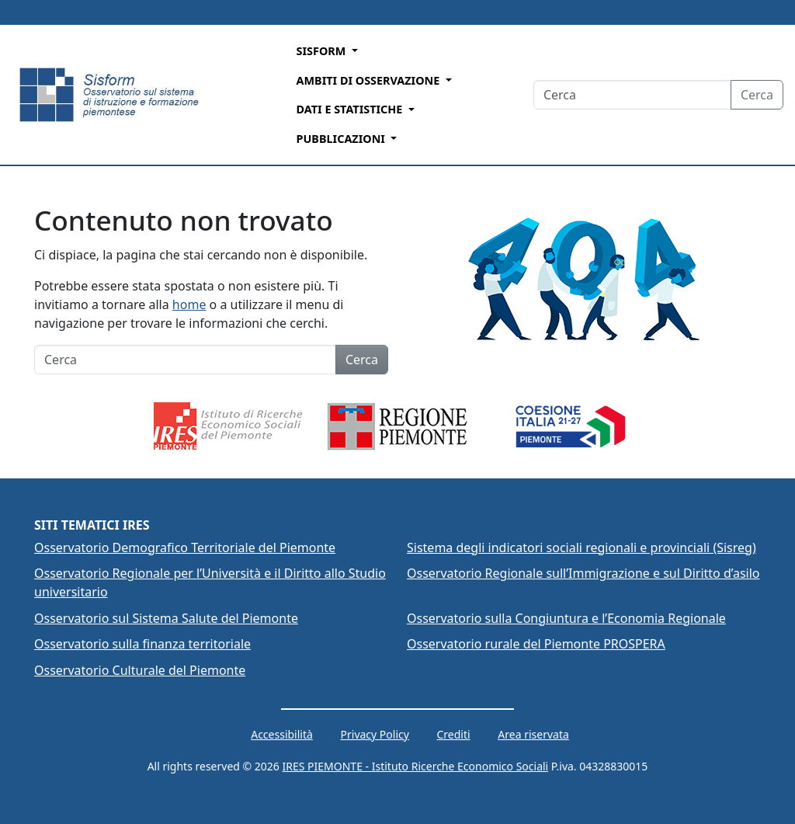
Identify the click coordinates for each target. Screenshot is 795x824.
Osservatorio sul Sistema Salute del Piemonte (166, 618)
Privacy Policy (375, 734)
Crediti (453, 734)
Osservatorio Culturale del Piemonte (139, 670)
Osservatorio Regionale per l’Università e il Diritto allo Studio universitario (210, 582)
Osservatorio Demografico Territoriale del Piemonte (184, 547)
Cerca (757, 94)
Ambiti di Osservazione (368, 80)
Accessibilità (282, 734)
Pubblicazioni (340, 138)
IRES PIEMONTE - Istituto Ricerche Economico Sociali (416, 766)
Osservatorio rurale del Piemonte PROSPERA (536, 643)
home (189, 304)
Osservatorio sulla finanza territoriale (142, 643)
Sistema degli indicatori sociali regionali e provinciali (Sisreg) (581, 547)
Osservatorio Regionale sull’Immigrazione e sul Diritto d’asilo (583, 573)
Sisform (321, 50)
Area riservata (533, 734)
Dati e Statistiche (349, 109)
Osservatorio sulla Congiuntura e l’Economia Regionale (566, 618)
